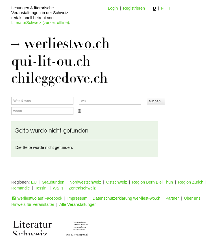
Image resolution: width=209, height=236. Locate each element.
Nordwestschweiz (85, 182)
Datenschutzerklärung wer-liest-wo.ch (126, 198)
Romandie (20, 188)
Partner (172, 198)
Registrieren (134, 8)
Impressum (78, 198)
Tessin (41, 188)
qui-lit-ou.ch (51, 61)
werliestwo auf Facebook (36, 198)
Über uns (192, 198)
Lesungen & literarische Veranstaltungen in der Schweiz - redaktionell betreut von (41, 13)
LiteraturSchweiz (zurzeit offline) (40, 22)
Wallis (58, 188)
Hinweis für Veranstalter (32, 204)
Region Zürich (190, 182)
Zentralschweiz (82, 188)
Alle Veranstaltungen (78, 204)
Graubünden (53, 182)
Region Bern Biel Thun (152, 182)
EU (34, 182)
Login (113, 8)
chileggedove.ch (59, 78)
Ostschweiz (116, 182)
